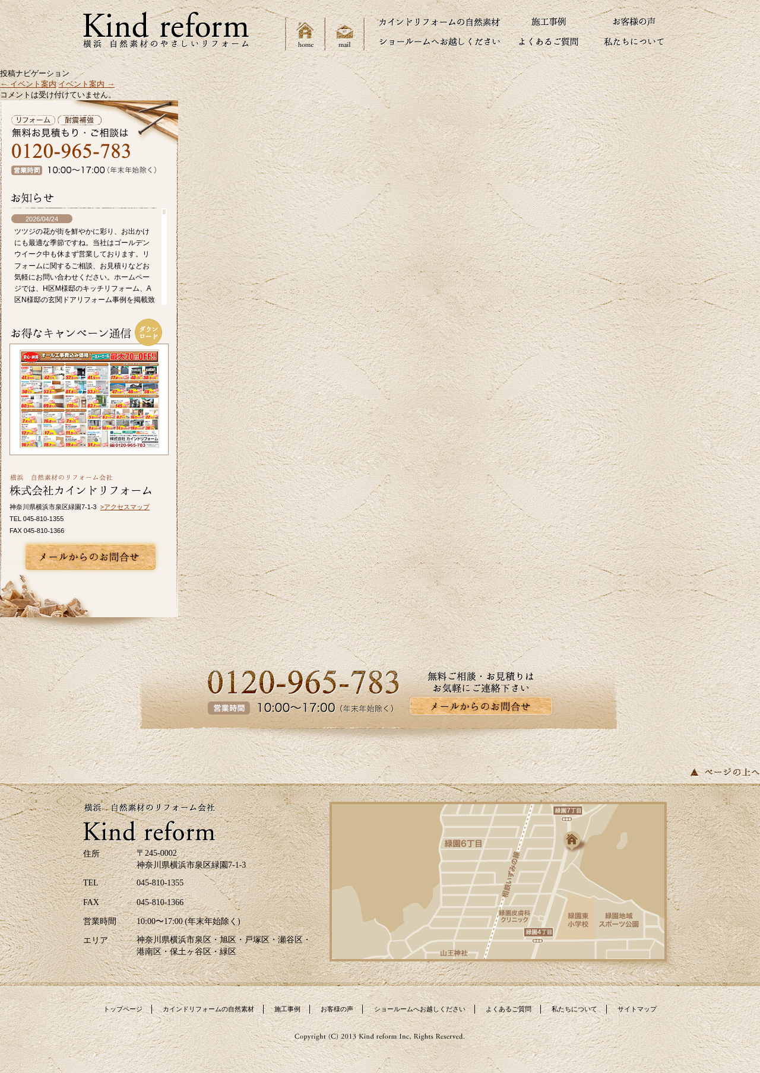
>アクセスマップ (125, 506)
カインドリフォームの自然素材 (208, 1008)
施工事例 (287, 1008)
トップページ (122, 1008)
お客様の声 (337, 1008)
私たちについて (574, 1008)
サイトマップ (637, 1008)
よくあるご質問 (508, 1008)
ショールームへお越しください (420, 1008)
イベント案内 (28, 84)
